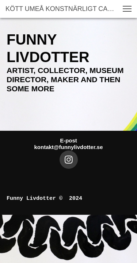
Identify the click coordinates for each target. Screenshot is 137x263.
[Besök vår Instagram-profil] (69, 159)
